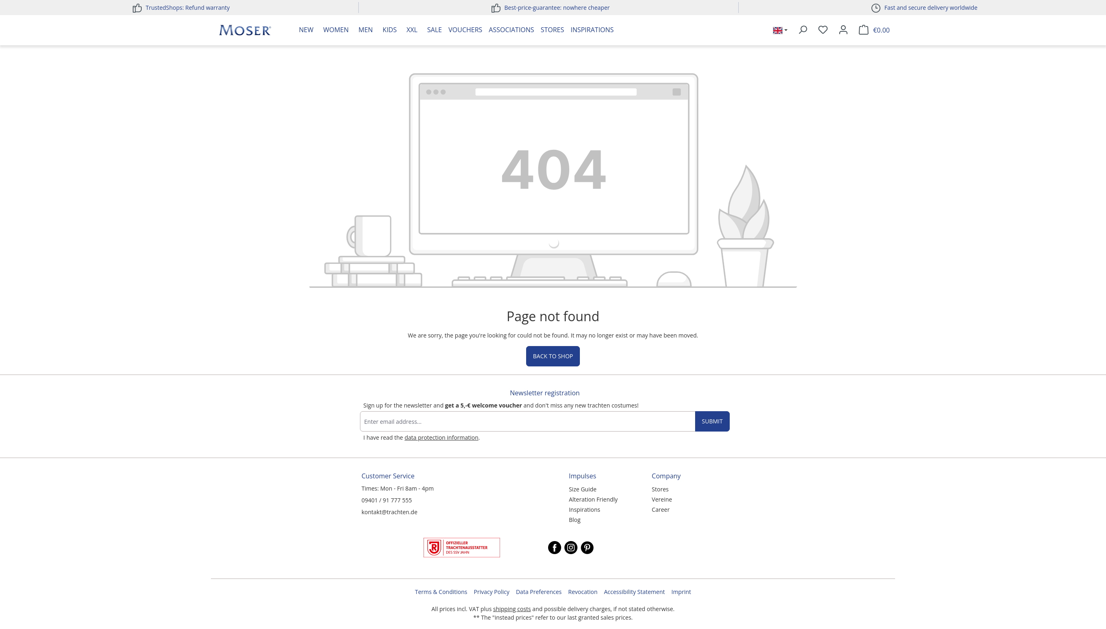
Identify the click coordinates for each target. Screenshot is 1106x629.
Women (336, 29)
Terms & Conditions (441, 592)
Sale (434, 29)
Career (661, 509)
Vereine (662, 499)
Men (365, 29)
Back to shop (553, 356)
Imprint (681, 592)
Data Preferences (539, 592)
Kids (390, 29)
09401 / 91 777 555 (387, 500)
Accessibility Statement (634, 592)
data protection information (441, 437)
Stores (552, 29)
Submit (712, 421)
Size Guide (583, 489)
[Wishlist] (823, 30)
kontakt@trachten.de (389, 512)
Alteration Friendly (593, 499)
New (306, 29)
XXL (411, 29)
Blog (575, 520)
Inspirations (592, 29)
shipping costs (512, 609)
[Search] (802, 30)
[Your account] (843, 30)
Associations (511, 29)
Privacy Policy (491, 592)
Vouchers (465, 29)
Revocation (582, 592)
